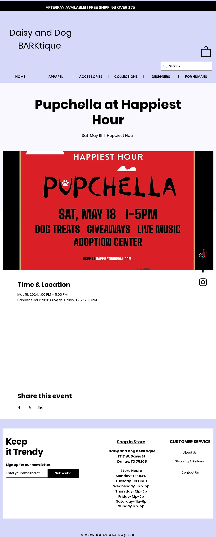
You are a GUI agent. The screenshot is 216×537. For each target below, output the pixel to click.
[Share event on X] (30, 407)
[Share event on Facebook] (19, 407)
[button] (206, 51)
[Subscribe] (63, 473)
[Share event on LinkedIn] (41, 407)
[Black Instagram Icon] (203, 282)
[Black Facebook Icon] (203, 268)
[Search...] (186, 66)
